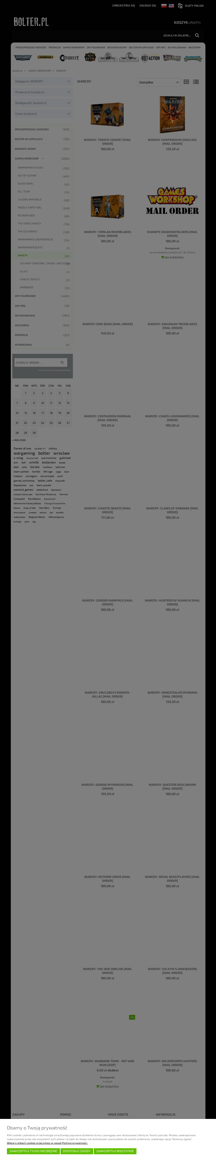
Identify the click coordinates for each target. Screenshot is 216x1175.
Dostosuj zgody (77, 1151)
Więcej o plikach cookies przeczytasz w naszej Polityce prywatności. (47, 1142)
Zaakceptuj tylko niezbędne (33, 1151)
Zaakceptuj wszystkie (115, 1151)
